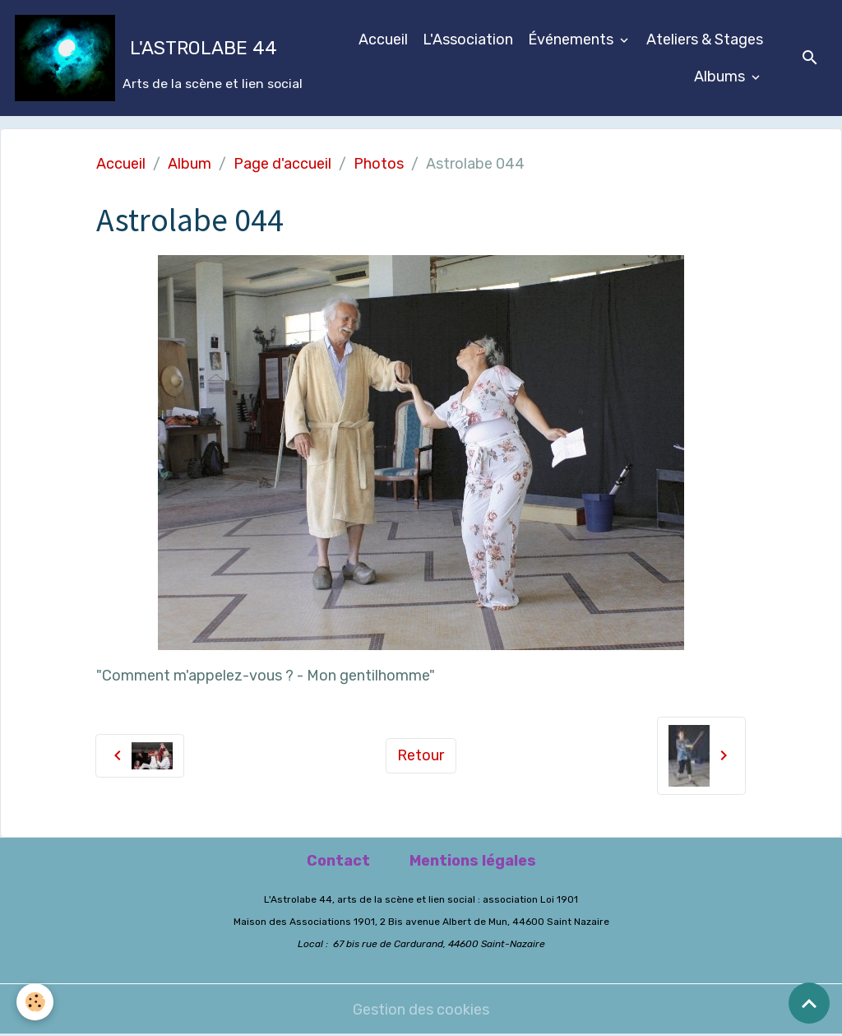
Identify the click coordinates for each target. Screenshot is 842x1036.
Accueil (383, 39)
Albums (721, 76)
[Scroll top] (809, 1003)
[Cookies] (34, 1001)
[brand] (150, 58)
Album (189, 164)
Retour (420, 755)
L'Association (468, 39)
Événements (572, 39)
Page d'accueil (282, 164)
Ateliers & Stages (704, 39)
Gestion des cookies (421, 1010)
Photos (379, 164)
